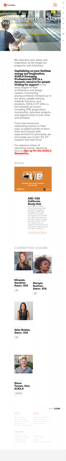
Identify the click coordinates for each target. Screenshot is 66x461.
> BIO (16, 290)
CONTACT (17, 413)
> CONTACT (18, 393)
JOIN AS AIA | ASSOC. (21, 436)
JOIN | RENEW (19, 431)
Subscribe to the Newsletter (42, 417)
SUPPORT (36, 413)
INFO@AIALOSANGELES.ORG (22, 425)
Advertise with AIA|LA (40, 419)
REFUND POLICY (39, 438)
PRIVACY (36, 440)
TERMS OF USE (38, 436)
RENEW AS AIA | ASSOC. (22, 438)
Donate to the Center (40, 423)
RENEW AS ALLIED (20, 442)
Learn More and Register (38, 232)
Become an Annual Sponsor (41, 421)
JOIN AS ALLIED (20, 440)
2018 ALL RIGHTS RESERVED (42, 442)
